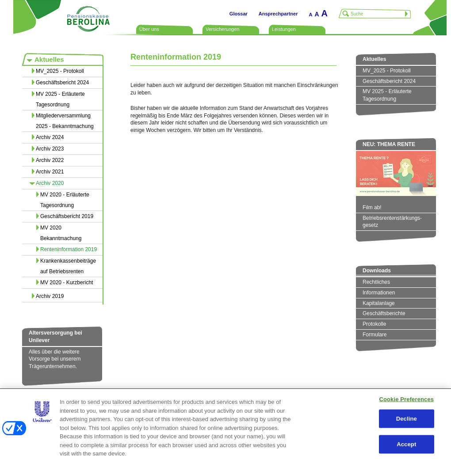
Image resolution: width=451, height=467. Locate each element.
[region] (225, 427)
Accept (406, 444)
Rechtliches (376, 282)
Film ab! (372, 207)
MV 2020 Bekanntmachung (60, 233)
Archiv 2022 (50, 160)
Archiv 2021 (50, 172)
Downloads (377, 270)
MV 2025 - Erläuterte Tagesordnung (60, 99)
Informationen (379, 293)
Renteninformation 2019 (68, 249)
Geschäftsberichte (384, 313)
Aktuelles (49, 59)
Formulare (375, 334)
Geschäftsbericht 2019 (66, 216)
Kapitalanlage (379, 303)
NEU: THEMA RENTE (389, 144)
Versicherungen (222, 29)
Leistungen (284, 29)
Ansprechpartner (278, 13)
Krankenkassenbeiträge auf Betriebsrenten (68, 266)
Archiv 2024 (50, 137)
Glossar (238, 13)
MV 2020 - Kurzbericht (66, 282)
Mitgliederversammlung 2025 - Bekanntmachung (65, 121)
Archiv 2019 (50, 296)
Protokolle (374, 324)
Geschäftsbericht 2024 (62, 82)
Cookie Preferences (406, 398)
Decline (406, 418)
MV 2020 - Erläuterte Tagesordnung (64, 200)
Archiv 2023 (50, 149)
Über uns (149, 29)
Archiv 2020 (50, 183)
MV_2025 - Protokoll (60, 71)
